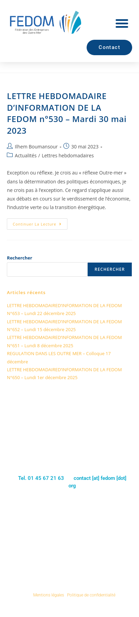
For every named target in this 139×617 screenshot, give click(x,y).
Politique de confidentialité (91, 595)
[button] (122, 23)
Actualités (26, 155)
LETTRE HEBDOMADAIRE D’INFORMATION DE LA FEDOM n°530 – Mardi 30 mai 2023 (66, 113)
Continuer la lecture (40, 222)
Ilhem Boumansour (36, 146)
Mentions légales (48, 595)
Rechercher (19, 258)
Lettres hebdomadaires (68, 155)
